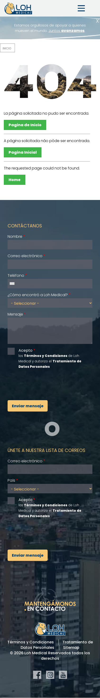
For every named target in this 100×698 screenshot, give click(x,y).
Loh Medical (18, 8)
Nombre (15, 236)
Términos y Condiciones (30, 642)
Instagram (50, 675)
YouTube (63, 675)
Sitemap (71, 647)
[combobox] (13, 283)
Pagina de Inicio (25, 125)
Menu (81, 8)
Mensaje (15, 314)
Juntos (67, 30)
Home (15, 179)
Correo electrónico (25, 256)
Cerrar (97, 20)
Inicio (7, 48)
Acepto (25, 350)
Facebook (37, 675)
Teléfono (16, 275)
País (11, 480)
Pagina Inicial (23, 152)
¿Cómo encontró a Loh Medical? (38, 295)
